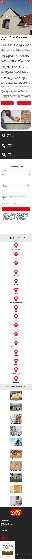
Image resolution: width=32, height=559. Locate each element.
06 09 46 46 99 (9, 146)
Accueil (3, 533)
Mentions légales (22, 554)
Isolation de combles (5, 538)
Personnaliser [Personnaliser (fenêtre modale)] (7, 556)
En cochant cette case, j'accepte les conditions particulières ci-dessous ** (14, 199)
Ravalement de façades (5, 536)
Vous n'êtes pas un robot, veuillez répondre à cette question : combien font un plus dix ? (14, 191)
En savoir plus (7, 98)
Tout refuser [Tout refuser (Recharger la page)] (7, 554)
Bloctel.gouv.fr (18, 222)
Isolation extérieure (5, 537)
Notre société (4, 534)
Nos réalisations (4, 539)
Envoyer (17, 204)
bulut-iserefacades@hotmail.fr (6, 527)
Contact (3, 535)
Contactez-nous (24, 98)
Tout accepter (7, 551)
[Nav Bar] (29, 2)
